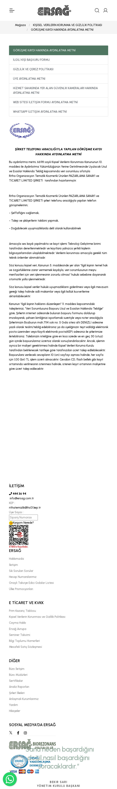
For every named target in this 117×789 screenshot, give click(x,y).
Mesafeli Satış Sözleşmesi (25, 647)
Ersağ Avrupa (17, 629)
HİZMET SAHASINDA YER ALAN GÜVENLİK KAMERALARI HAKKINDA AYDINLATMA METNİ (55, 90)
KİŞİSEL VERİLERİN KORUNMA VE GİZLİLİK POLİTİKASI (67, 25)
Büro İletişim (16, 669)
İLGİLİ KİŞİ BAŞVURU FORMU (31, 60)
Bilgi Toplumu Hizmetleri (24, 641)
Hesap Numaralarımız (23, 577)
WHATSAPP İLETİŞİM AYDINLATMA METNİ (40, 111)
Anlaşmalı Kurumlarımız (24, 699)
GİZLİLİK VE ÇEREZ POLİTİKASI (33, 69)
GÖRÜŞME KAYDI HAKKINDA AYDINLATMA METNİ (62, 29)
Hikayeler (14, 711)
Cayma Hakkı (17, 623)
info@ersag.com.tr (21, 498)
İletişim (13, 565)
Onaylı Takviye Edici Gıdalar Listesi (31, 583)
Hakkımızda (16, 559)
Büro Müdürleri (18, 675)
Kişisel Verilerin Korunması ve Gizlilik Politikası (37, 617)
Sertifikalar (16, 681)
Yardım (13, 705)
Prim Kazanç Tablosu (22, 611)
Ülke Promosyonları (21, 589)
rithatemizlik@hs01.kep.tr (25, 508)
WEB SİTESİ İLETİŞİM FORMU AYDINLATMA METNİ (45, 102)
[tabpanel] (58, 489)
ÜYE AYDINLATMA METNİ (29, 78)
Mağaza (20, 25)
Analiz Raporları (19, 687)
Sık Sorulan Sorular (21, 571)
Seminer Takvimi (19, 635)
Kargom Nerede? (21, 523)
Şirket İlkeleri (17, 693)
